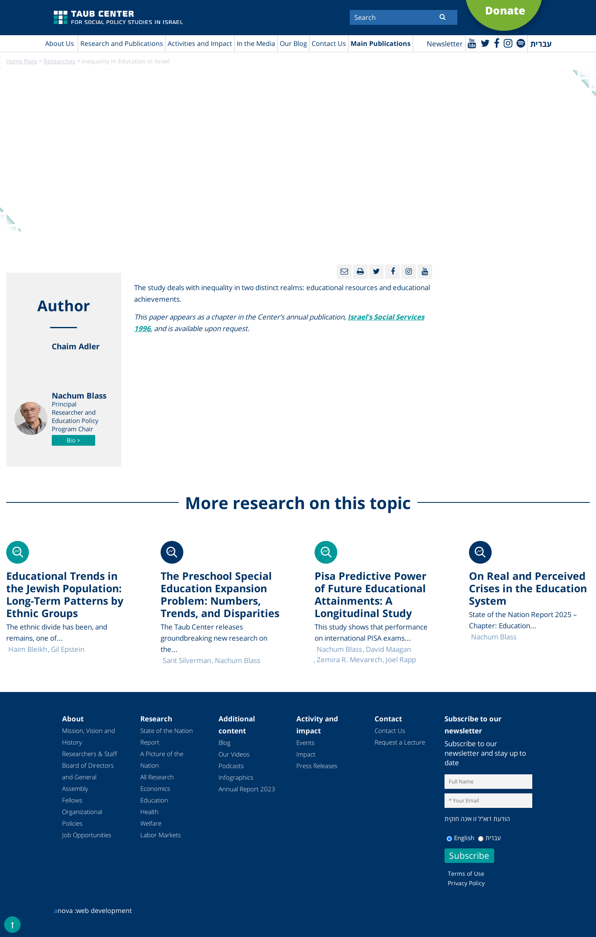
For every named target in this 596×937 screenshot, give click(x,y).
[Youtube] (472, 43)
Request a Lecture (400, 742)
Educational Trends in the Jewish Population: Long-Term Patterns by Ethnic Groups (64, 594)
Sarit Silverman (187, 660)
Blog (225, 742)
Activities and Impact (200, 43)
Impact (305, 754)
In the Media (256, 43)
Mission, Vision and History (88, 736)
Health (149, 811)
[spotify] (521, 43)
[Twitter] (485, 43)
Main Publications (381, 43)
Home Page (21, 61)
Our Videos (234, 754)
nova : (65, 910)
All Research (157, 777)
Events (305, 742)
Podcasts (231, 766)
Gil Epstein (67, 649)
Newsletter (445, 43)
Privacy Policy (466, 883)
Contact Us (329, 43)
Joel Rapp (401, 659)
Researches (59, 61)
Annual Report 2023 (247, 789)
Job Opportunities (86, 835)
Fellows (72, 800)
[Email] (344, 271)
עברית (489, 838)
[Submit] (443, 16)
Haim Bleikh (27, 649)
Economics (155, 788)
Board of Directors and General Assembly (88, 777)
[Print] (360, 271)
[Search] (403, 17)
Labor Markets (160, 835)
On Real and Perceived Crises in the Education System (528, 588)
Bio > (73, 440)
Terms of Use (466, 873)
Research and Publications (121, 43)
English (460, 838)
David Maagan (388, 649)
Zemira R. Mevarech (349, 659)
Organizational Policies (82, 817)
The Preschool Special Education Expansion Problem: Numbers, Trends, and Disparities (220, 594)
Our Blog (293, 43)
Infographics (236, 777)
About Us (59, 43)
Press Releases (316, 766)
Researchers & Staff (89, 754)
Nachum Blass (494, 636)
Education (154, 800)
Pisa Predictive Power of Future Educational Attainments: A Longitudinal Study (370, 594)
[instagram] (508, 43)
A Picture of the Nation (161, 759)
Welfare (150, 823)
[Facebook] (497, 43)
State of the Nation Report (166, 736)
